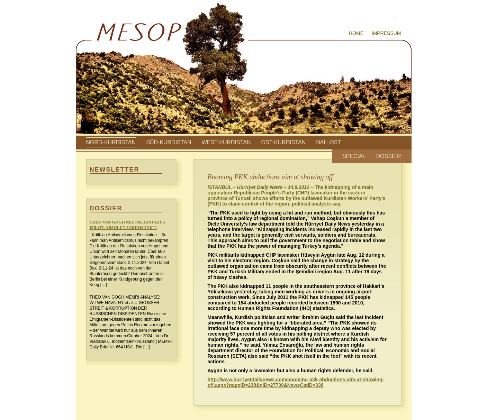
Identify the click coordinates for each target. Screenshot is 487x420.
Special (354, 156)
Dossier (388, 156)
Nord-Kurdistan (111, 142)
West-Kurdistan (226, 142)
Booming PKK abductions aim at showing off (270, 177)
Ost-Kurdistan (283, 142)
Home (356, 33)
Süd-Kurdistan (168, 142)
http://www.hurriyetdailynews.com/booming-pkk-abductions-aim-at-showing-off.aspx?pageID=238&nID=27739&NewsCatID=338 (296, 382)
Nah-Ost (328, 142)
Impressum (386, 33)
